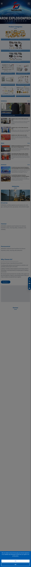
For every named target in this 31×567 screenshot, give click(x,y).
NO (15, 564)
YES (15, 561)
